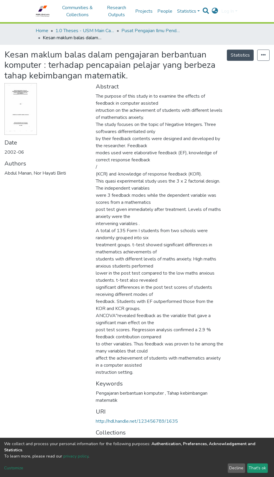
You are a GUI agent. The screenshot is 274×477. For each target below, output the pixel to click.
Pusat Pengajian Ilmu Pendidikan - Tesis (150, 30)
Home (42, 30)
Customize (13, 468)
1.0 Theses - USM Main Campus (84, 30)
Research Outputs (116, 11)
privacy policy (75, 456)
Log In (227, 11)
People (164, 11)
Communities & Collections (77, 11)
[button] (215, 11)
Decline (236, 468)
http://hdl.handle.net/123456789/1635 (137, 421)
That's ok (257, 468)
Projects (144, 11)
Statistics (240, 55)
